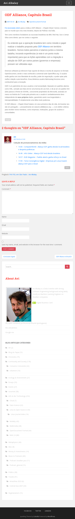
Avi (15, 137)
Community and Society (17, 361)
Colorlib (36, 516)
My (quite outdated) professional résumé (21, 323)
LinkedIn (48, 511)
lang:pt (8, 120)
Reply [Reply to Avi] (67, 167)
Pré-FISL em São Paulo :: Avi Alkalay (23, 174)
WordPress (51, 516)
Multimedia (14, 426)
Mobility (13, 421)
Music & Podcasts (15, 456)
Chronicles (12, 357)
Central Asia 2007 (16, 486)
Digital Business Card (42, 303)
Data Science (15, 405)
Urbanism (13, 370)
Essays (11, 382)
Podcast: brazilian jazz (18, 460)
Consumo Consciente (18, 366)
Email (4, 225)
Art (9, 348)
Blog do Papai (13, 352)
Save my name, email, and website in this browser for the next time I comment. (32, 244)
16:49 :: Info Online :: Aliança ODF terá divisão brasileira (39, 153)
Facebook (27, 511)
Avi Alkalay (11, 2)
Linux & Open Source (18, 410)
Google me (9, 332)
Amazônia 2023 (15, 481)
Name (4, 217)
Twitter (38, 511)
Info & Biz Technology (16, 396)
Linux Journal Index (18, 414)
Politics (11, 472)
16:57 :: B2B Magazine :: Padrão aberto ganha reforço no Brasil (42, 157)
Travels (11, 477)
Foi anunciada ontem (12, 28)
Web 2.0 (13, 435)
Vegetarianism (13, 493)
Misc (10, 447)
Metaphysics (13, 442)
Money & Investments (16, 451)
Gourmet (11, 391)
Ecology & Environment (17, 378)
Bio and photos (11, 328)
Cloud (12, 400)
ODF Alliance (44, 46)
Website (5, 233)
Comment (6, 189)
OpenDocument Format (37, 22)
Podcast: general (16, 465)
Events (10, 387)
